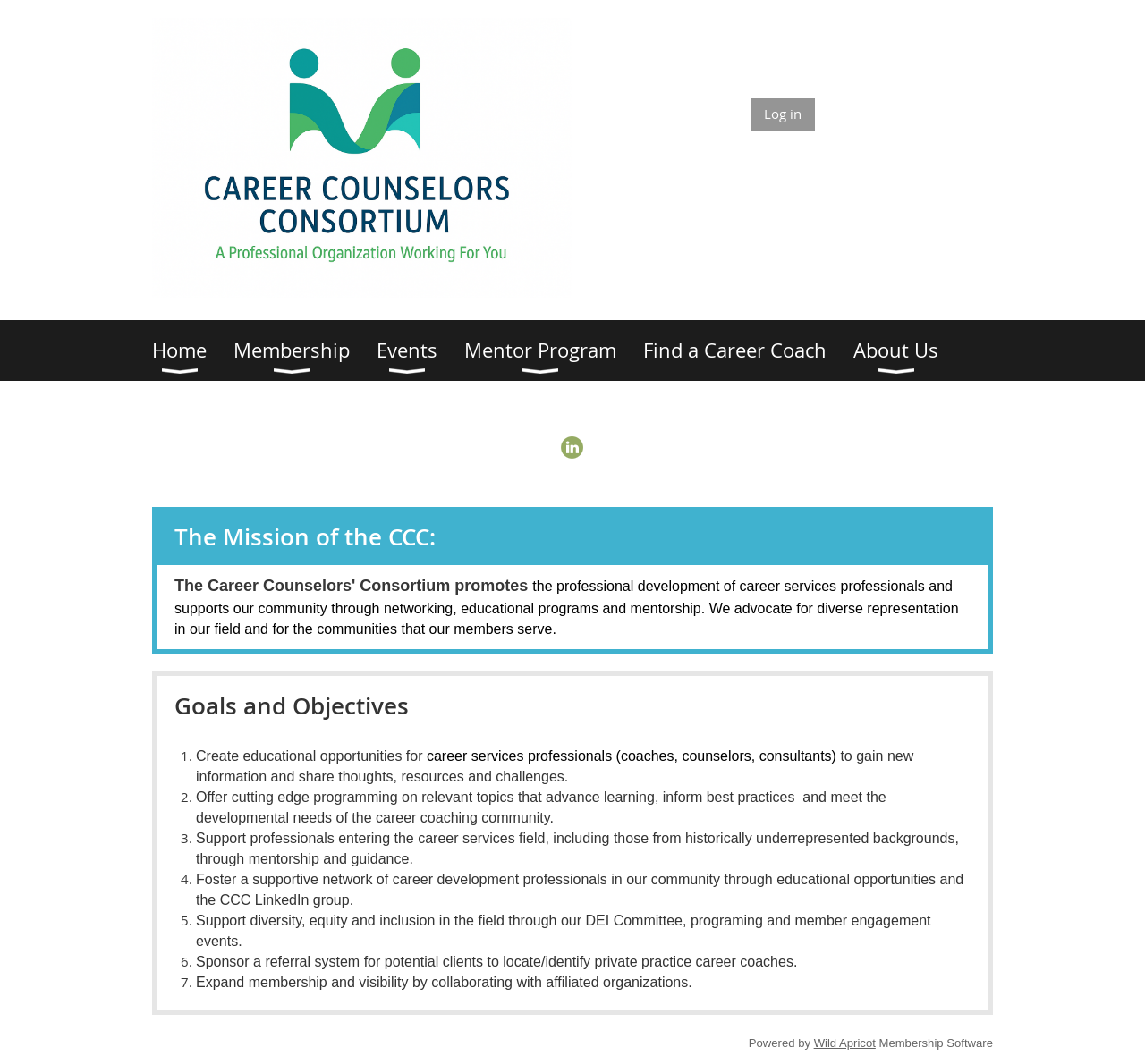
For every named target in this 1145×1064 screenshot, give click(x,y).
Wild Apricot (845, 1043)
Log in (783, 113)
